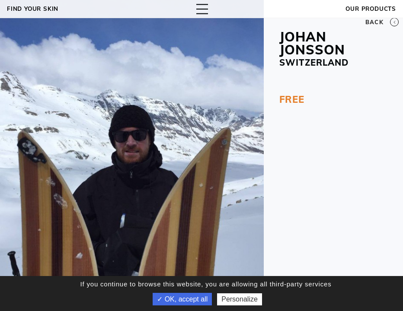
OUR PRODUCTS (370, 8)
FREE (291, 99)
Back (382, 22)
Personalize (239, 299)
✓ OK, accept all (182, 299)
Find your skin (32, 8)
